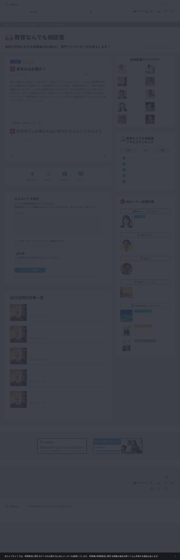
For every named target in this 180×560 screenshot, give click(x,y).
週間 (145, 164)
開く (149, 4)
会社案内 (171, 542)
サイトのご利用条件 (63, 4)
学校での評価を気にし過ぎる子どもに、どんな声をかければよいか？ (65, 369)
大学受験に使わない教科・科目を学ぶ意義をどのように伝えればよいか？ (65, 413)
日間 (128, 164)
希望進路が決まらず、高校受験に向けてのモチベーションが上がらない (65, 434)
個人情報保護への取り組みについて (148, 542)
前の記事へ (19, 192)
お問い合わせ (136, 4)
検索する (172, 46)
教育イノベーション (165, 10)
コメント (20, 250)
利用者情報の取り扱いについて (111, 4)
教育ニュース (70, 10)
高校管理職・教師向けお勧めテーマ (88, 19)
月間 (162, 164)
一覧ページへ (58, 192)
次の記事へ (97, 192)
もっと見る (59, 177)
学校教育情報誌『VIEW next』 (34, 19)
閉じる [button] (170, 555)
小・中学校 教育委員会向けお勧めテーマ (144, 19)
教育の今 (144, 10)
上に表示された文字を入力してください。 (38, 294)
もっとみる (59, 451)
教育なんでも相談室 (123, 10)
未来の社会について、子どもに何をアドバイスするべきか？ (62, 391)
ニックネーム (40, 277)
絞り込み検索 (127, 46)
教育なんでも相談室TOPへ (86, 37)
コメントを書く (93, 213)
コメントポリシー (85, 4)
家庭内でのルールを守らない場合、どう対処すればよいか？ (62, 347)
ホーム (11, 24)
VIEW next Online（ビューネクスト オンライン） (17, 513)
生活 (44, 24)
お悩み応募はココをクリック (147, 140)
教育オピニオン (98, 10)
